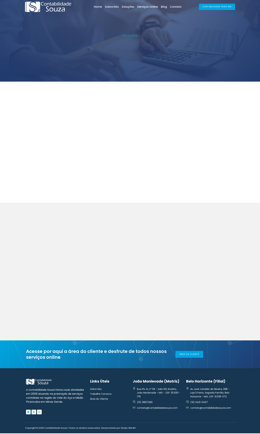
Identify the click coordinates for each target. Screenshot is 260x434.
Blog (164, 7)
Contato (176, 7)
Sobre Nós (112, 7)
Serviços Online (147, 7)
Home (98, 7)
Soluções (128, 7)
